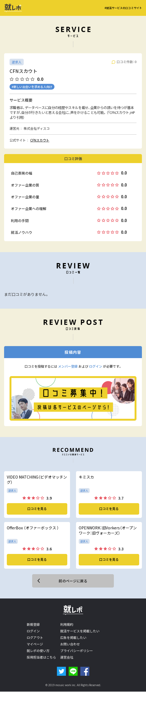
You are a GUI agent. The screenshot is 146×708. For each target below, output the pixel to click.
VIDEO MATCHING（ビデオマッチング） (37, 479)
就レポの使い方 (38, 650)
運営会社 (66, 657)
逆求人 (17, 62)
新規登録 (33, 624)
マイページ (35, 644)
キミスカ (86, 477)
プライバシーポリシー (76, 650)
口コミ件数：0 (126, 61)
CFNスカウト (39, 140)
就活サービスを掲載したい (79, 631)
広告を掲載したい (73, 637)
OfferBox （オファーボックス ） (33, 527)
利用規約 (66, 624)
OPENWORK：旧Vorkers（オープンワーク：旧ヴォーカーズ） (108, 530)
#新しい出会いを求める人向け (32, 86)
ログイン (95, 366)
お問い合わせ (70, 644)
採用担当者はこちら (41, 657)
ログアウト (35, 637)
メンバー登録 (68, 366)
